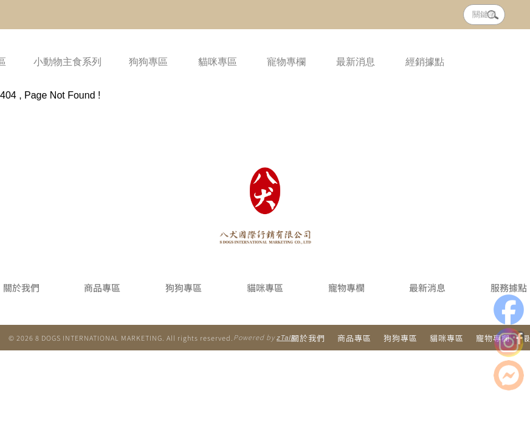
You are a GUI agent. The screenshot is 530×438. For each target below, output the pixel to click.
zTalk (286, 337)
